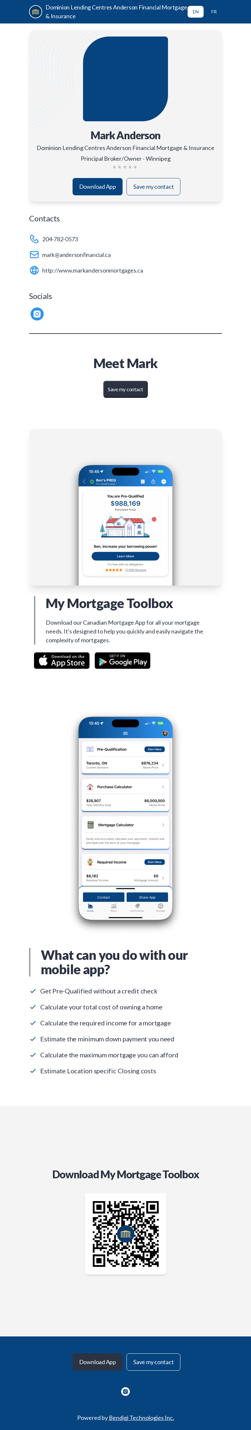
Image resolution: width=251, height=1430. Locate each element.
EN (196, 11)
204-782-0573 (60, 239)
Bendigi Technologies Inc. (141, 1417)
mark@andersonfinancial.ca (76, 254)
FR (214, 11)
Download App (97, 186)
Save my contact (153, 186)
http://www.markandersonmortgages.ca (92, 270)
